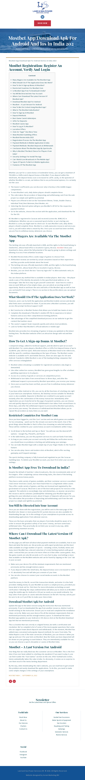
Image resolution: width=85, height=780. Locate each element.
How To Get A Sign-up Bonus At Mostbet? (29, 85)
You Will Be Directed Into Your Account (27, 93)
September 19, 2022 (29, 675)
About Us (23, 720)
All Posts (25, 49)
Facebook (23, 752)
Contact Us (23, 729)
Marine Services (61, 735)
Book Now (23, 717)
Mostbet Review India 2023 (23, 137)
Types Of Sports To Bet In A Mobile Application (31, 162)
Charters (23, 726)
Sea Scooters (61, 723)
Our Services (23, 723)
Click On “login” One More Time (25, 132)
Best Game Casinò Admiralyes (24, 118)
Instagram (23, 755)
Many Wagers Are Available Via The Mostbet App (31, 80)
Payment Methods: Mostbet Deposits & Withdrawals (33, 146)
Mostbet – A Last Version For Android (27, 104)
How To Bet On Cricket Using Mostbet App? (29, 107)
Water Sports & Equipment (61, 720)
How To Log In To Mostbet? (23, 126)
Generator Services (61, 732)
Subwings (61, 729)
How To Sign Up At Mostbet (23, 113)
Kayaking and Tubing (61, 726)
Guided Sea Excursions (62, 717)
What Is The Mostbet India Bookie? (26, 110)
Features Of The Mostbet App (24, 165)
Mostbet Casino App (20, 124)
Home (18, 49)
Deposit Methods (19, 115)
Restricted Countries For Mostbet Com (28, 88)
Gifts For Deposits (20, 121)
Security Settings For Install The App (27, 157)
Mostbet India (14, 675)
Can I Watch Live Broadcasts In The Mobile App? (31, 159)
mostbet (60, 248)
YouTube (23, 758)
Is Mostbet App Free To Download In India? (29, 91)
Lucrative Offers (19, 129)
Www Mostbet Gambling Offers (25, 135)
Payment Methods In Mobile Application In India (31, 143)
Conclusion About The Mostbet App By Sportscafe (32, 148)
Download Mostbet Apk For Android (26, 102)
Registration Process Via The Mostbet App (29, 140)
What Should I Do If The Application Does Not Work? (33, 83)
